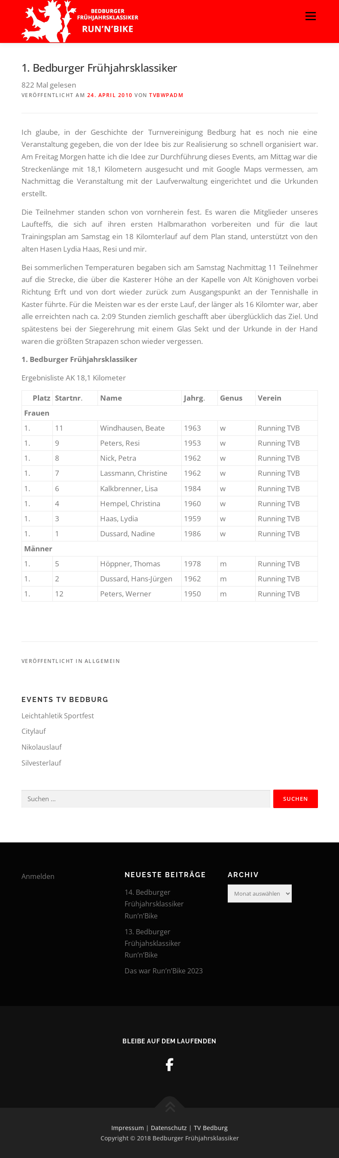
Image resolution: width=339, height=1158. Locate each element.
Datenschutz (169, 1128)
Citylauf (33, 731)
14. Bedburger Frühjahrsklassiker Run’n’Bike (154, 903)
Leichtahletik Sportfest (57, 715)
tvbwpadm (166, 95)
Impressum (127, 1128)
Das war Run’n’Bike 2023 (164, 971)
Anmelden (38, 876)
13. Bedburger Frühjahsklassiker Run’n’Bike (153, 943)
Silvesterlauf (41, 763)
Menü (310, 16)
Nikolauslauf (41, 747)
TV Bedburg (211, 1128)
